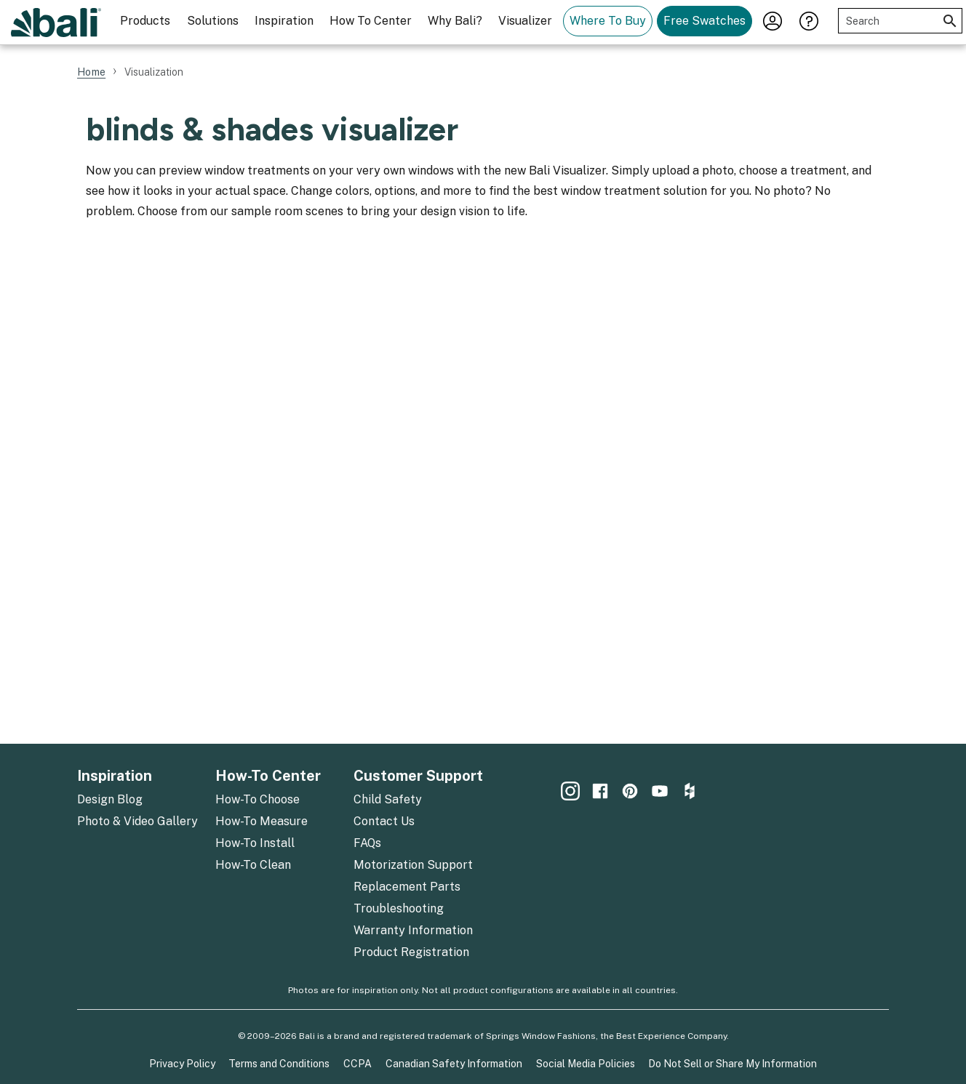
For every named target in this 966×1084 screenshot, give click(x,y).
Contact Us (384, 821)
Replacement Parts (407, 887)
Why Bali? (455, 21)
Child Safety (388, 799)
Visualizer (525, 21)
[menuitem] (145, 22)
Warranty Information (413, 930)
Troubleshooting (399, 908)
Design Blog (110, 799)
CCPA (357, 1063)
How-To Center (268, 775)
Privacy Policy (182, 1063)
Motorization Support (413, 865)
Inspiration (284, 21)
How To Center (371, 21)
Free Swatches (704, 21)
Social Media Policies (585, 1063)
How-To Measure (261, 821)
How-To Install (255, 843)
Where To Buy (608, 21)
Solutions (213, 21)
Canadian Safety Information (454, 1063)
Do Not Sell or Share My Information (732, 1063)
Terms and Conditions (279, 1063)
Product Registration (411, 952)
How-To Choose (257, 799)
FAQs (367, 843)
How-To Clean (253, 865)
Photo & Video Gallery (137, 821)
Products (145, 21)
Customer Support (418, 775)
